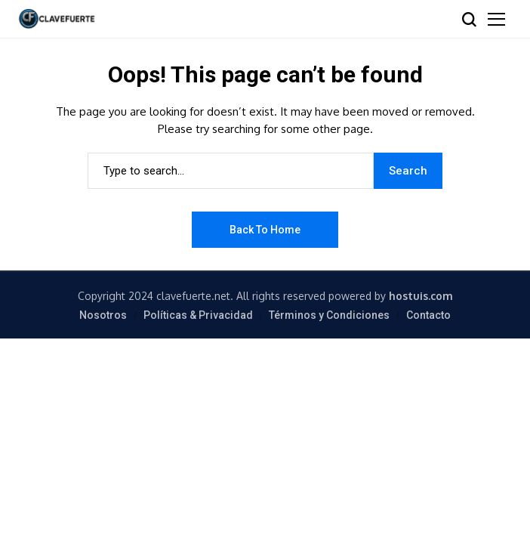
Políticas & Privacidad (198, 315)
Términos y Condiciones (329, 315)
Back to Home (265, 230)
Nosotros (103, 315)
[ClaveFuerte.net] (56, 18)
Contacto (428, 315)
